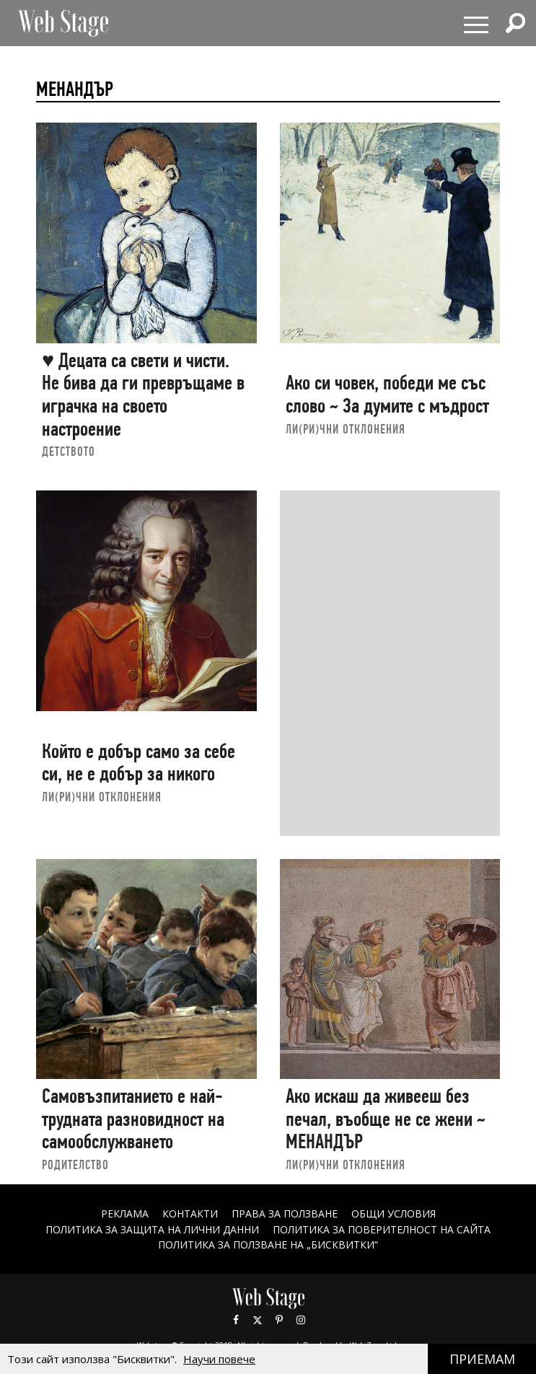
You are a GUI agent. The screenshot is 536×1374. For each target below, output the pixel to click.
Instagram (301, 1320)
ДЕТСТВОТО (68, 451)
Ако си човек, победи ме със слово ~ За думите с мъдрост (387, 394)
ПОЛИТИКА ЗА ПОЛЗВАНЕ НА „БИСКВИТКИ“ (268, 1244)
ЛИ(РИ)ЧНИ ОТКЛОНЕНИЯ (345, 428)
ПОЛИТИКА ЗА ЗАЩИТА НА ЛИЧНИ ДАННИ (152, 1229)
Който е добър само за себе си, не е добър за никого (138, 762)
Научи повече (219, 1359)
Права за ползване (285, 1213)
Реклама (125, 1213)
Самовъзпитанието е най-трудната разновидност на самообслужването (133, 1118)
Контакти (190, 1213)
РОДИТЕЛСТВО (75, 1164)
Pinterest (279, 1320)
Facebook (236, 1320)
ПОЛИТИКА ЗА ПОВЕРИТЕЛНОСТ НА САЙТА (382, 1229)
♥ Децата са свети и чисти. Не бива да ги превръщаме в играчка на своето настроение (143, 394)
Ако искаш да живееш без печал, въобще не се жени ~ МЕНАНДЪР (386, 1118)
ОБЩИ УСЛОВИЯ (393, 1213)
